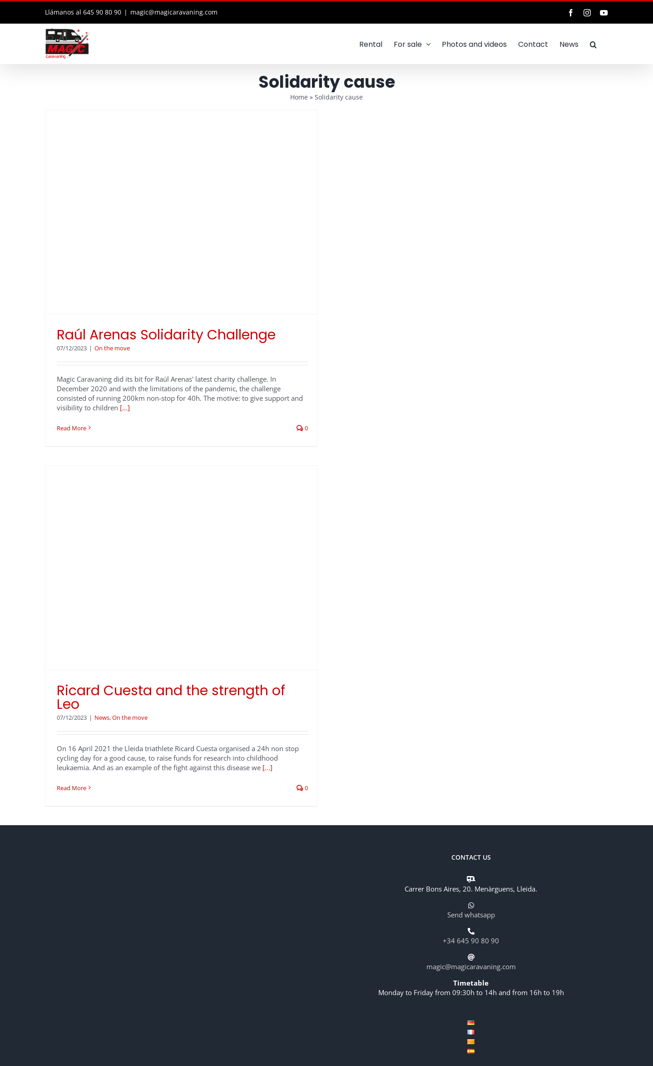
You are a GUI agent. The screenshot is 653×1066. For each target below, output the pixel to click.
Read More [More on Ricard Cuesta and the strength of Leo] (71, 788)
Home (299, 97)
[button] (593, 44)
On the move (112, 348)
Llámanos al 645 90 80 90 (83, 12)
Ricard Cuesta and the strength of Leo (171, 697)
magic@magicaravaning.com (174, 12)
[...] (125, 407)
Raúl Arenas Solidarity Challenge (166, 334)
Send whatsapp (471, 914)
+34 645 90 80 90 (471, 940)
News (101, 717)
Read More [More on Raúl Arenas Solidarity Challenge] (71, 428)
